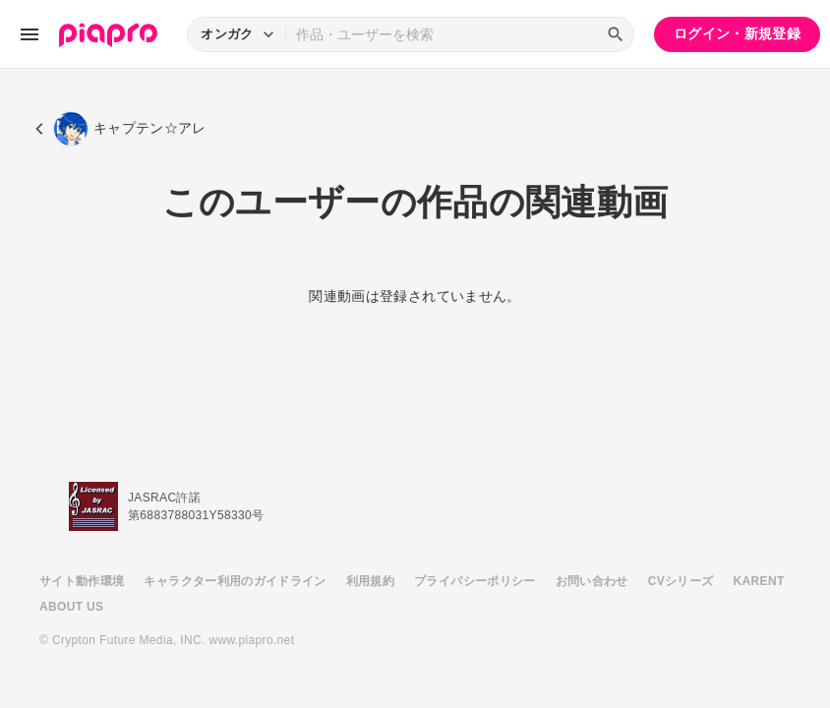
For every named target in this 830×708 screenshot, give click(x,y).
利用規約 (370, 581)
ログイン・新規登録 (737, 33)
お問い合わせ (592, 581)
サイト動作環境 (81, 581)
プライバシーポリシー (475, 581)
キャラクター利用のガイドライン (235, 581)
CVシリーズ (681, 581)
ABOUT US (71, 607)
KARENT (759, 581)
